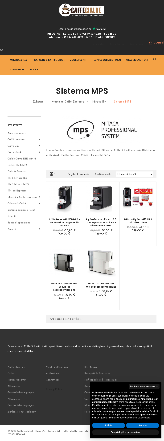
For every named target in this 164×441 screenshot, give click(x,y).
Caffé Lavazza (16, 139)
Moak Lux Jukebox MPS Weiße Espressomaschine (101, 285)
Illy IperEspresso (17, 191)
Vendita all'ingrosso (57, 367)
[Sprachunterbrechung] (3, 51)
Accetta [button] (143, 425)
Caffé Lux (13, 146)
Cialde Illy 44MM (17, 165)
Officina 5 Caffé (17, 203)
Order (11, 373)
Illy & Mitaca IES (17, 178)
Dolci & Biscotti (16, 171)
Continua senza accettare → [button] (144, 386)
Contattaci (52, 380)
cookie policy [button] (147, 402)
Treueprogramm (17, 380)
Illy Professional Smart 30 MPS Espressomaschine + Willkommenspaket (101, 222)
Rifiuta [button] (108, 425)
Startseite (15, 125)
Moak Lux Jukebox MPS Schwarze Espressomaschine (64, 287)
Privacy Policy (54, 389)
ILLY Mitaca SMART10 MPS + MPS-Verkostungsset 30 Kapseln (64, 222)
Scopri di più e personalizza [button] (125, 432)
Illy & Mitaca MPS (18, 184)
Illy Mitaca (90, 367)
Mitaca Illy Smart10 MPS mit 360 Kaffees (138, 221)
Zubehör (12, 229)
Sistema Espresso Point (21, 210)
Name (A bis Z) (135, 174)
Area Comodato (17, 133)
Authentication (16, 367)
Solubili (12, 216)
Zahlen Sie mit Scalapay (22, 412)
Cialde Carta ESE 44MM (22, 159)
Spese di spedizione (19, 223)
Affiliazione (52, 373)
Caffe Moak (14, 152)
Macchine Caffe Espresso (22, 197)
